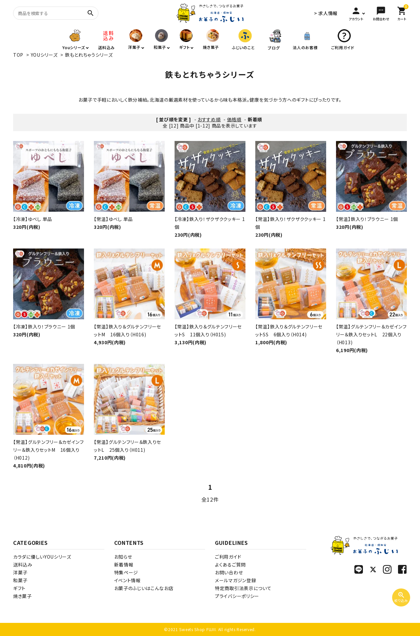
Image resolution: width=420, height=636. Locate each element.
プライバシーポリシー (237, 596)
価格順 (234, 119)
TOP (18, 54)
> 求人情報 (326, 13)
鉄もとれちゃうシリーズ (89, 54)
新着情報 (124, 564)
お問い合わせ (229, 572)
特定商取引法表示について (243, 588)
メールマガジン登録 (235, 580)
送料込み (22, 564)
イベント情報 (127, 580)
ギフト (19, 588)
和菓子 (20, 580)
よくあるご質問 (230, 564)
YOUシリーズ (44, 54)
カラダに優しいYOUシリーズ (42, 556)
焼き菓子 (22, 596)
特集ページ (126, 572)
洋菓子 (20, 572)
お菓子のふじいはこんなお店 (144, 588)
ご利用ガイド (228, 556)
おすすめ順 (209, 119)
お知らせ (123, 556)
